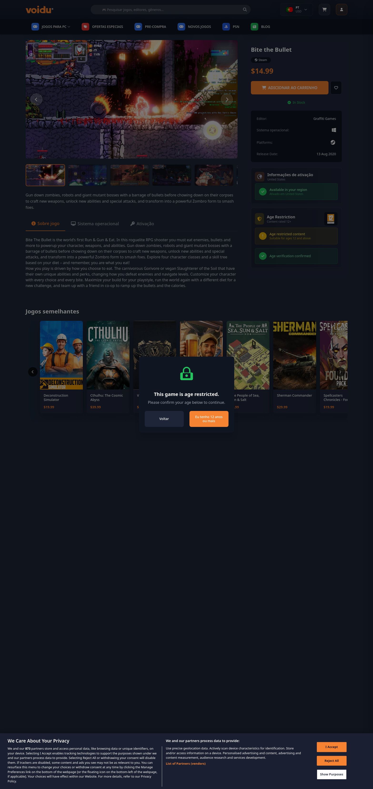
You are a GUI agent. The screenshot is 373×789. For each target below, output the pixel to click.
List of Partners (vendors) (186, 769)
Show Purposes (331, 780)
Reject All (331, 766)
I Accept (331, 752)
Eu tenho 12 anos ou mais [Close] (209, 419)
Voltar (164, 418)
